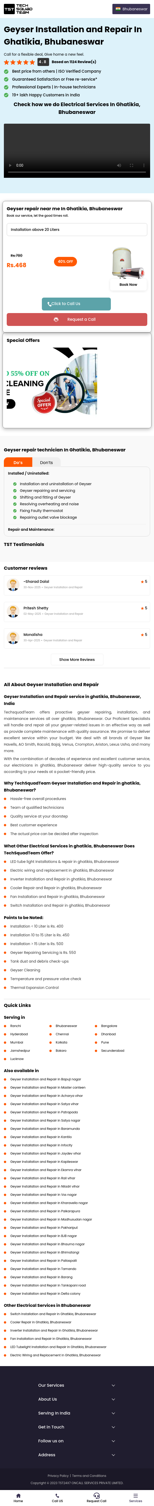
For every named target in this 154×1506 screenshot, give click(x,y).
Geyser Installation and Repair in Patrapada (44, 1112)
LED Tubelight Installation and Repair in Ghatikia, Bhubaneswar (58, 1347)
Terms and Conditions (89, 1476)
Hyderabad (19, 1034)
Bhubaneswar (66, 1026)
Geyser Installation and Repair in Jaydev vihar (45, 1153)
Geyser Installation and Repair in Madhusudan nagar (51, 1219)
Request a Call (81, 319)
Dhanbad (108, 1034)
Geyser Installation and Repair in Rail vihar (42, 1178)
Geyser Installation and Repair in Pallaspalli (43, 1260)
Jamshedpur (20, 1050)
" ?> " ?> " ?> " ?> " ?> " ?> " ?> (77, 229)
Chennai (62, 1034)
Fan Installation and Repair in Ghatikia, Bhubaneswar (51, 1338)
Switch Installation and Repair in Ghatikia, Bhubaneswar (53, 1314)
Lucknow (17, 1059)
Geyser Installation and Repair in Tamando (43, 1269)
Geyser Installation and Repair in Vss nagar (43, 1194)
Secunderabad (113, 1050)
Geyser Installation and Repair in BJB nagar (43, 1236)
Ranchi (15, 1026)
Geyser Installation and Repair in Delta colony (45, 1293)
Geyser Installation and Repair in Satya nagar (45, 1120)
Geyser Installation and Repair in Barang (41, 1277)
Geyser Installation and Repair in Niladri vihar (45, 1186)
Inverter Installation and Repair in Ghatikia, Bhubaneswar (54, 1330)
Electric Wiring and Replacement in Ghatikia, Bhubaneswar (55, 1355)
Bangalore (109, 1026)
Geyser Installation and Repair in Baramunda (45, 1128)
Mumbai (16, 1042)
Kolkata (61, 1042)
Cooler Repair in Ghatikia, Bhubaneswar (40, 1322)
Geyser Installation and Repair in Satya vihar (44, 1104)
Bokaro (61, 1050)
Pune (105, 1042)
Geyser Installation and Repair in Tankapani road (48, 1285)
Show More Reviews (77, 659)
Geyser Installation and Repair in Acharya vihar (46, 1095)
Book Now (128, 285)
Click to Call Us (65, 303)
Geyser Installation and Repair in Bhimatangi (44, 1252)
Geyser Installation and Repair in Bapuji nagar (45, 1079)
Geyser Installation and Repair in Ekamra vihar (45, 1170)
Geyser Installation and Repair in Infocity (41, 1145)
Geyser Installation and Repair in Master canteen (48, 1087)
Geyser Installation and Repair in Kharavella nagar (49, 1203)
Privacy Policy (58, 1476)
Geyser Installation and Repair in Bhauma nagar (47, 1244)
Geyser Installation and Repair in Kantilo (41, 1137)
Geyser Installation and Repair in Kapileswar (44, 1161)
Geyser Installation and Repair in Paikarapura (45, 1211)
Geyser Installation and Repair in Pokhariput (44, 1227)
